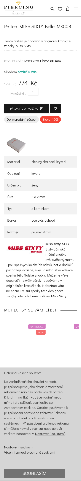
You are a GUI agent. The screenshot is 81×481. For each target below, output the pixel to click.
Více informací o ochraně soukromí (29, 452)
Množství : (18, 93)
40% (40, 332)
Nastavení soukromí (50, 433)
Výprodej (36, 326)
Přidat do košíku (26, 108)
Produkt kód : (13, 61)
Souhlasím (34, 473)
